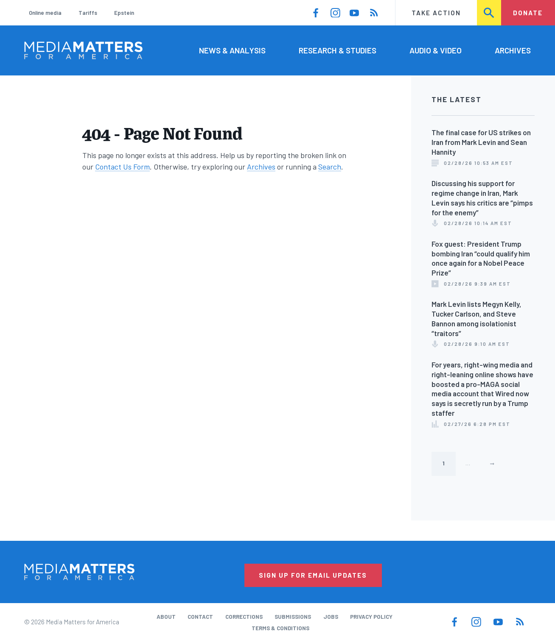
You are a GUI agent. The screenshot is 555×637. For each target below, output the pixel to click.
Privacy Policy (371, 616)
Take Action (436, 13)
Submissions (293, 616)
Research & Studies (337, 50)
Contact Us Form (122, 166)
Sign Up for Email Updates (313, 575)
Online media (45, 12)
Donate (528, 13)
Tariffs (87, 12)
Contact (200, 616)
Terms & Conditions (280, 628)
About (166, 616)
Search (489, 13)
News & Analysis (232, 50)
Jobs (330, 616)
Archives (513, 50)
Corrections (244, 616)
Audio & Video (435, 50)
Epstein (124, 12)
